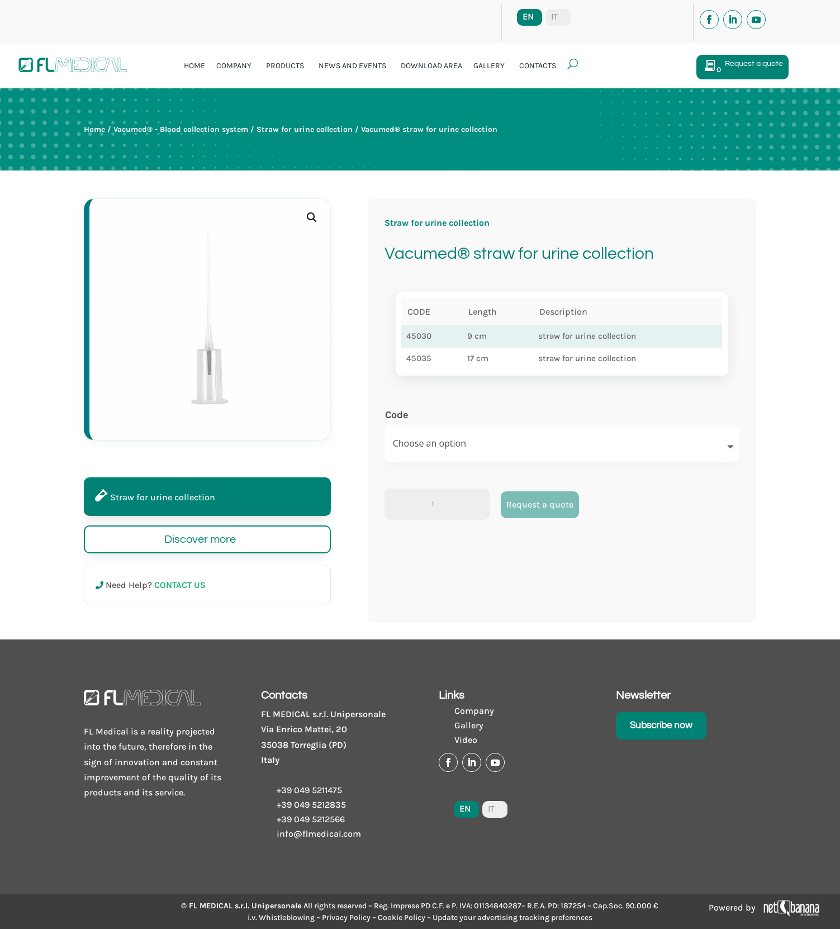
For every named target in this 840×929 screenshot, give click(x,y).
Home (194, 65)
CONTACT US (180, 585)
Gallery (489, 65)
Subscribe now (661, 726)
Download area (431, 65)
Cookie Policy (401, 917)
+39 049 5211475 (309, 790)
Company (233, 65)
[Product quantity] (437, 504)
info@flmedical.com (319, 833)
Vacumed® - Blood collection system (180, 129)
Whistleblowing (287, 917)
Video (465, 739)
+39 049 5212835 (311, 804)
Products (285, 65)
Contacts (537, 65)
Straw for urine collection (305, 129)
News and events (352, 65)
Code (397, 415)
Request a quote (539, 504)
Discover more (200, 539)
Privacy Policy (346, 917)
